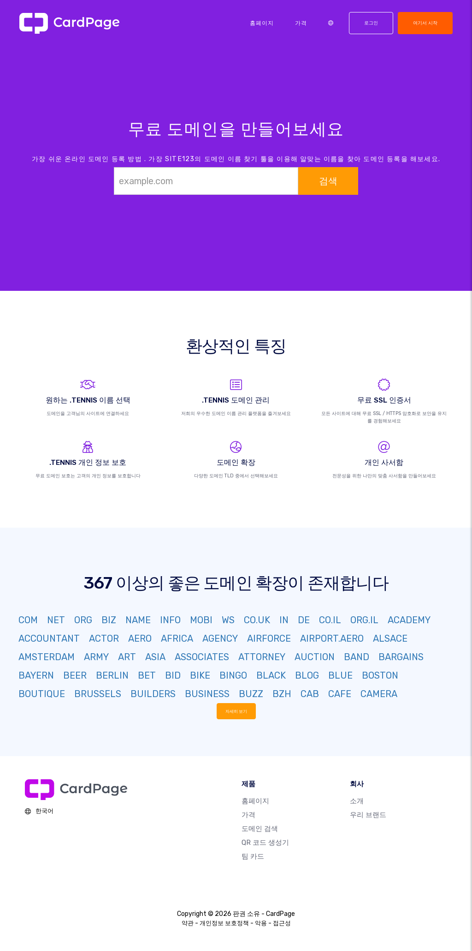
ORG (83, 620)
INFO (170, 620)
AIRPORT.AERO (332, 638)
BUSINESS (207, 693)
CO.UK (257, 620)
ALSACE (390, 638)
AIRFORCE (269, 638)
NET (56, 620)
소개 (357, 801)
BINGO (233, 675)
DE (304, 620)
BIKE (200, 675)
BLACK (271, 675)
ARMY (96, 656)
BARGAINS (401, 656)
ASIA (155, 656)
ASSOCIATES (202, 656)
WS (228, 620)
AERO (140, 638)
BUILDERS (153, 693)
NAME (138, 620)
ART (127, 656)
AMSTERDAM (46, 656)
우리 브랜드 (368, 815)
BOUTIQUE (41, 693)
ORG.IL (364, 620)
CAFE (339, 693)
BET (147, 675)
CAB (310, 693)
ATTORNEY (261, 656)
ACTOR (104, 638)
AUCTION (315, 656)
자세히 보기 (236, 710)
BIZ (108, 620)
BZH (281, 693)
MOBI (201, 620)
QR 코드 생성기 (265, 842)
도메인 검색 (260, 829)
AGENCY (220, 638)
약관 (188, 923)
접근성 (282, 923)
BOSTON (380, 675)
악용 (261, 923)
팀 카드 (253, 856)
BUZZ (251, 693)
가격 (301, 23)
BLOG (307, 675)
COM (28, 620)
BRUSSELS (97, 693)
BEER (75, 675)
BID (173, 675)
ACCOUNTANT (49, 638)
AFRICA (177, 638)
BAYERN (36, 675)
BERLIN (112, 675)
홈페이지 (262, 23)
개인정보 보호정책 (224, 923)
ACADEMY (409, 620)
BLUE (340, 675)
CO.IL (330, 620)
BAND (356, 656)
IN (284, 620)
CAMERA (378, 693)
